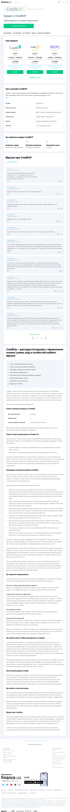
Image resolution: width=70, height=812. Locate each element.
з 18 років (33, 414)
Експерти (42, 790)
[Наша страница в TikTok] (15, 785)
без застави (14, 430)
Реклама (49, 790)
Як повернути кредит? (57, 763)
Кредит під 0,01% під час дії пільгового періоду (9, 760)
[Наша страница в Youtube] (11, 785)
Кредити (31, 740)
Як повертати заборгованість (19, 372)
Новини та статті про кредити (59, 756)
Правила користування (8, 793)
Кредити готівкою (7, 752)
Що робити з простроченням (19, 381)
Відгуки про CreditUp (16, 384)
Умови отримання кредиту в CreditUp (21, 364)
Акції (53, 765)
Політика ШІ (33, 790)
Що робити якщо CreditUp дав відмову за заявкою (25, 375)
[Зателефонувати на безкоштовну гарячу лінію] (11, 781)
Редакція (10, 790)
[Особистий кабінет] (59, 2)
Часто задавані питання (58, 760)
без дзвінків (31, 430)
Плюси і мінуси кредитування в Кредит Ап (22, 367)
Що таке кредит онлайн (57, 767)
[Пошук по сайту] (63, 2)
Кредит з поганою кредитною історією (10, 757)
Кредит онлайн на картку (9, 750)
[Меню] (67, 2)
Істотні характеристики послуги (15, 65)
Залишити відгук (12, 162)
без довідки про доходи (48, 441)
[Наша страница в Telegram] (3, 785)
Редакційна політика (21, 790)
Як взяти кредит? (56, 761)
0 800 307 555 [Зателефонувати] (17, 2)
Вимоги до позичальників (58, 758)
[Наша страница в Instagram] (19, 785)
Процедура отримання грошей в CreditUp (23, 370)
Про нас (54, 750)
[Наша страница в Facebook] (7, 785)
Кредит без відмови (7, 754)
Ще (7, 97)
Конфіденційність (22, 793)
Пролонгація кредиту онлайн (19, 378)
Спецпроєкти (58, 790)
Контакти (54, 754)
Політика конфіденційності (58, 752)
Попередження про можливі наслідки (15, 67)
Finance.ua (26, 740)
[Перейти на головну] (6, 2)
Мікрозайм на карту (7, 762)
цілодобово (40, 579)
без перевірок (22, 430)
